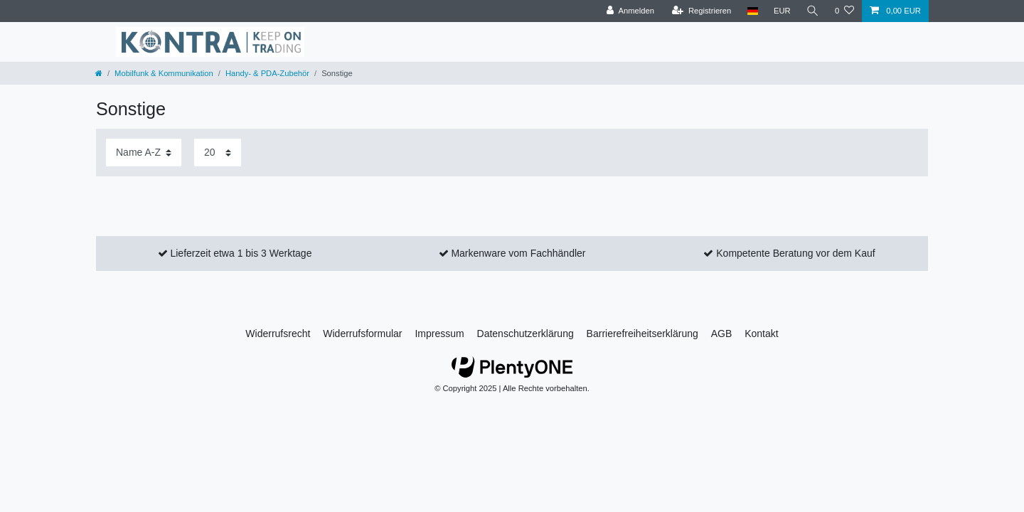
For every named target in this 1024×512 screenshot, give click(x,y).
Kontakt (761, 333)
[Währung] (782, 11)
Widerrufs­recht (277, 333)
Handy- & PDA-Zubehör (267, 73)
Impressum (439, 333)
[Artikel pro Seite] (217, 152)
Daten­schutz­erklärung (525, 333)
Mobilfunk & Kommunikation (163, 73)
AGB (721, 333)
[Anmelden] (630, 11)
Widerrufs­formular (362, 333)
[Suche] (813, 11)
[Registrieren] (701, 11)
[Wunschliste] (844, 11)
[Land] (752, 11)
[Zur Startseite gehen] (98, 73)
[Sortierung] (143, 152)
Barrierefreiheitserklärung (642, 333)
